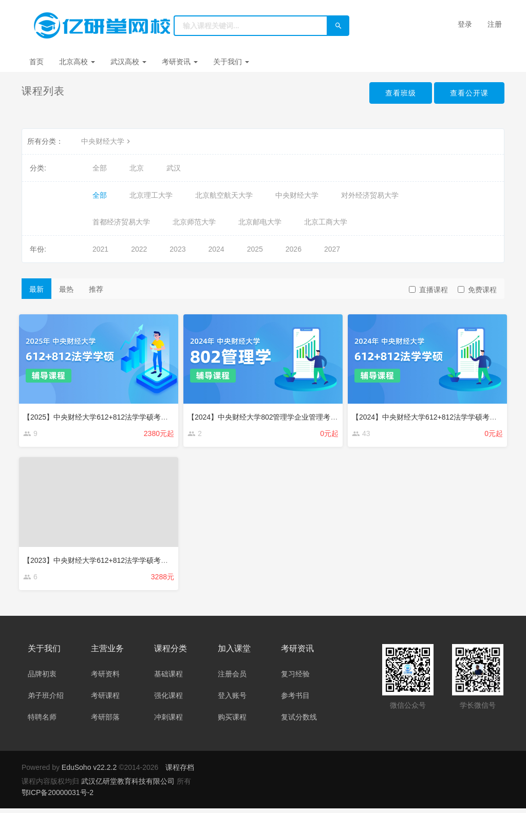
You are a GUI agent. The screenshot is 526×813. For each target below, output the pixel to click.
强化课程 (168, 700)
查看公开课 (466, 93)
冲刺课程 (168, 721)
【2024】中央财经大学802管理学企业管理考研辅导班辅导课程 (290, 414)
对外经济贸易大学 (370, 195)
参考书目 (295, 700)
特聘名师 (42, 721)
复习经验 (295, 678)
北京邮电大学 (259, 222)
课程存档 (179, 772)
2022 (139, 249)
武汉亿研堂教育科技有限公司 (129, 786)
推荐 (96, 289)
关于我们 (231, 62)
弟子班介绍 (46, 700)
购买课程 (232, 721)
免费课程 (477, 290)
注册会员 (232, 678)
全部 (99, 168)
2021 (100, 249)
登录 (465, 24)
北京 (136, 168)
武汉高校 (128, 62)
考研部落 (105, 721)
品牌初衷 (42, 678)
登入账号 (232, 700)
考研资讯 (180, 62)
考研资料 (105, 678)
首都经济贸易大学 (121, 222)
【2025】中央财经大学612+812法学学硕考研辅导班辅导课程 (123, 414)
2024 (216, 249)
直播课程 (428, 290)
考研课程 (105, 700)
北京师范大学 (194, 222)
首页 (36, 62)
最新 (36, 289)
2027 (332, 249)
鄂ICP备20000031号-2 (57, 797)
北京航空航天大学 (224, 195)
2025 (255, 249)
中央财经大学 (107, 141)
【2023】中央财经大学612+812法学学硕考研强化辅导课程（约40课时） (142, 559)
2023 (177, 249)
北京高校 (77, 62)
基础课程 (168, 678)
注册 (494, 24)
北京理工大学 (151, 195)
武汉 (173, 168)
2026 (294, 249)
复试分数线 (299, 721)
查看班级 (392, 93)
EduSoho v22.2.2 (89, 772)
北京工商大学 (325, 222)
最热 (66, 289)
